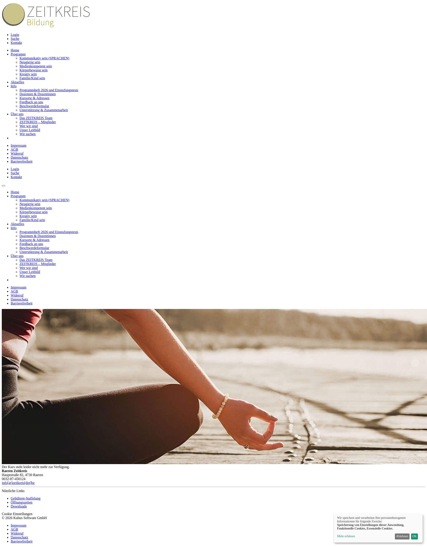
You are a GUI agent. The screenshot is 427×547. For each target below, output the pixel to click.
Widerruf (17, 153)
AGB (14, 149)
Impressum (18, 145)
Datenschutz (19, 157)
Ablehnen (402, 536)
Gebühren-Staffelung (26, 498)
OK (414, 536)
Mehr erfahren (346, 536)
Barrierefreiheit (22, 161)
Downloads (19, 506)
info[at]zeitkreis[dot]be (18, 483)
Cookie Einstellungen (17, 514)
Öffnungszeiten (21, 502)
